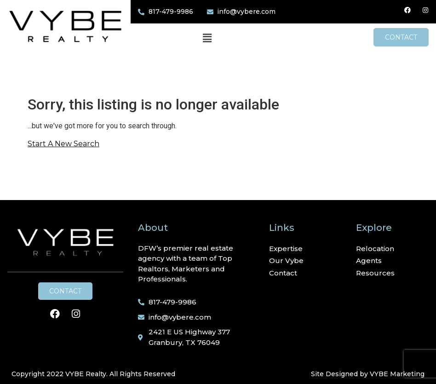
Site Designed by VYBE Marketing (368, 374)
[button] (207, 38)
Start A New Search (63, 143)
